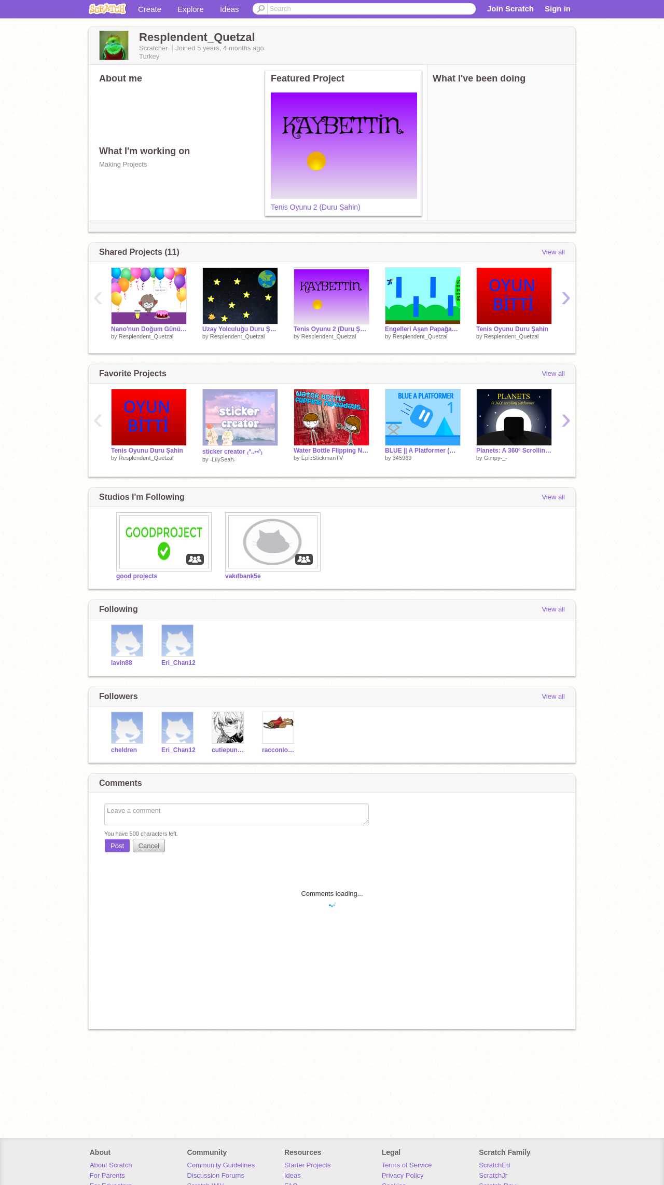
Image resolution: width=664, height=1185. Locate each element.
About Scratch (111, 1165)
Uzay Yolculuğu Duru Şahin (240, 329)
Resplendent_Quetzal (146, 336)
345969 (402, 458)
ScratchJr (493, 1175)
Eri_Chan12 (178, 662)
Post (117, 846)
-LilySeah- (223, 459)
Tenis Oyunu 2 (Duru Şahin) (316, 207)
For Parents (107, 1175)
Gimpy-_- (495, 458)
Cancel (149, 846)
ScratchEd (494, 1165)
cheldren (124, 750)
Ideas (229, 9)
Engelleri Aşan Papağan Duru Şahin (423, 329)
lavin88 (121, 662)
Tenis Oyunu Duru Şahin (512, 329)
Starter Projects (307, 1165)
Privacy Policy (403, 1175)
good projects (136, 576)
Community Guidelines (221, 1165)
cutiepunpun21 (229, 750)
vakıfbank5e (243, 576)
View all (553, 252)
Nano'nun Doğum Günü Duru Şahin (149, 329)
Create (149, 9)
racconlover (279, 750)
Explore (190, 9)
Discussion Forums (215, 1175)
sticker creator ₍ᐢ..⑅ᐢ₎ (232, 451)
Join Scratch (510, 8)
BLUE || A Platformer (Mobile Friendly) (423, 450)
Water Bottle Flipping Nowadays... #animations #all (331, 450)
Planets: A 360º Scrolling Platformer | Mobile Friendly (514, 450)
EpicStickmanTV (322, 458)
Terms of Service (407, 1165)
